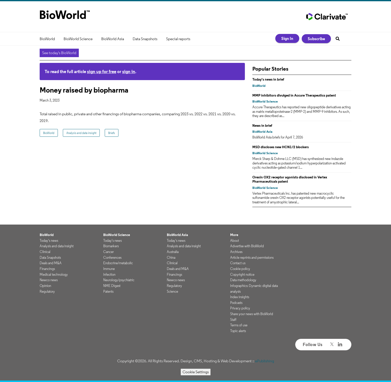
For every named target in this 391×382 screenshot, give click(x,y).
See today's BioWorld (59, 52)
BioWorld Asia (112, 38)
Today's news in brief (268, 79)
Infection (109, 274)
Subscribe (316, 38)
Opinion (45, 285)
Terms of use (238, 325)
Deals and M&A (51, 263)
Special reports (178, 38)
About (234, 240)
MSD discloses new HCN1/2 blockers (280, 147)
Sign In (287, 38)
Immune (109, 268)
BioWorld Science (78, 38)
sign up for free (101, 71)
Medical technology (54, 274)
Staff (233, 319)
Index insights (239, 297)
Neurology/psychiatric (118, 280)
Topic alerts (238, 331)
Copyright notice (242, 274)
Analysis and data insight (81, 133)
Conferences (112, 257)
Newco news (49, 280)
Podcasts (236, 302)
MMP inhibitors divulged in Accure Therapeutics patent (294, 95)
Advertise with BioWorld (247, 246)
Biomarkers (111, 246)
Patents (108, 291)
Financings (47, 268)
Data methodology (243, 280)
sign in (128, 71)
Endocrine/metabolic (118, 263)
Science (172, 291)
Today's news (49, 240)
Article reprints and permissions (252, 257)
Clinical (45, 252)
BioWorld (47, 38)
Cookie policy (240, 268)
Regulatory (47, 291)
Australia (173, 252)
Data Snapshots (145, 38)
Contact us (237, 263)
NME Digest (111, 285)
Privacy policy (240, 308)
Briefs (111, 133)
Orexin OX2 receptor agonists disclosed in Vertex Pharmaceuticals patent (289, 179)
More (234, 235)
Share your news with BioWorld (251, 314)
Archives (236, 252)
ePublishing (264, 361)
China (171, 257)
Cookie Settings (196, 372)
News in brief (262, 125)
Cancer (108, 252)
